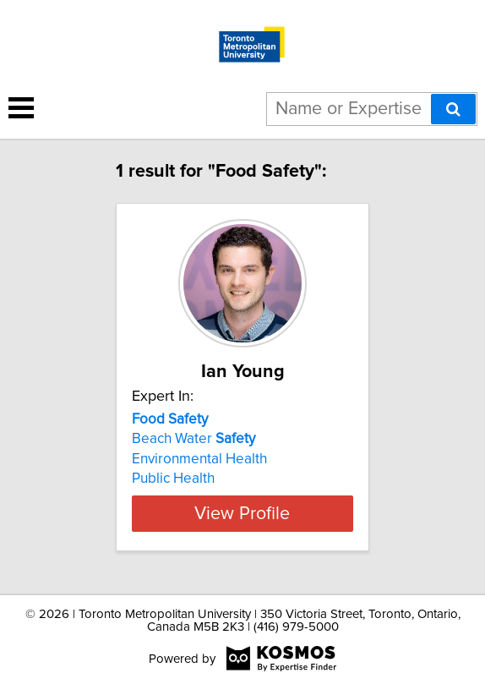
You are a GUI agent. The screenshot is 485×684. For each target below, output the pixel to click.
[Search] (453, 109)
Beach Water (193, 438)
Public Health (173, 478)
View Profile (242, 513)
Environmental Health (199, 459)
